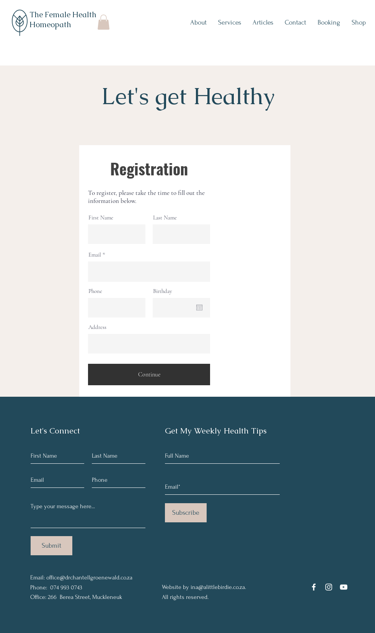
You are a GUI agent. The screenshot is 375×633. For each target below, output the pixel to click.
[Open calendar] (199, 307)
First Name (100, 218)
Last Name (165, 218)
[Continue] (149, 374)
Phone (95, 291)
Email (94, 255)
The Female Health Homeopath (62, 19)
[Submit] (51, 545)
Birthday (162, 291)
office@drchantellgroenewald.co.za (89, 577)
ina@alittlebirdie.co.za (218, 587)
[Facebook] (313, 587)
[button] (103, 22)
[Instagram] (328, 587)
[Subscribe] (186, 512)
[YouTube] (343, 587)
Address (97, 327)
